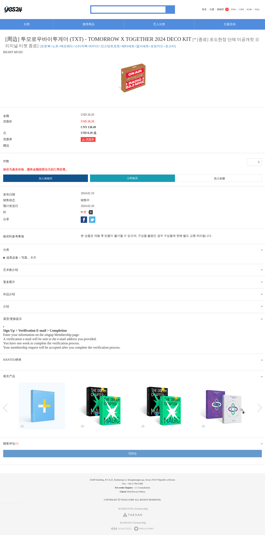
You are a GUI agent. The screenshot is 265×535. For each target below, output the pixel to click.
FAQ (257, 9)
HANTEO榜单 (12, 359)
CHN (241, 9)
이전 (5, 408)
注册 (212, 9)
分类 (27, 24)
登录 (204, 9)
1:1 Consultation (142, 487)
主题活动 (230, 24)
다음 (259, 408)
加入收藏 (219, 178)
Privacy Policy (138, 491)
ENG (233, 9)
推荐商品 (88, 24)
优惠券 (88, 139)
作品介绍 (9, 294)
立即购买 (132, 178)
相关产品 (9, 376)
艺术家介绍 (10, 270)
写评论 (132, 453)
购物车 (220, 9)
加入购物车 (46, 178)
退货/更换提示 (12, 318)
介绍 (6, 306)
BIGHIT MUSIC (13, 52)
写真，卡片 (28, 257)
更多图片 (9, 282)
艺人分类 (159, 24)
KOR (249, 9)
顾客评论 (10, 443)
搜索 (170, 9)
